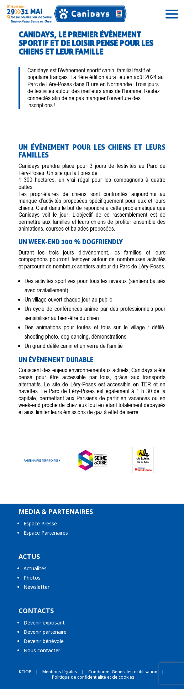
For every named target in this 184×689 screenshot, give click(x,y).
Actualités (35, 568)
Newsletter (36, 586)
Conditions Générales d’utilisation (122, 672)
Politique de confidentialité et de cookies (93, 677)
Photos (32, 577)
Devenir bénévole (43, 641)
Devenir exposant (44, 622)
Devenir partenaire (45, 631)
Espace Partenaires (45, 532)
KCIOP (25, 672)
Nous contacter (41, 650)
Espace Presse (40, 523)
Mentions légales (59, 672)
